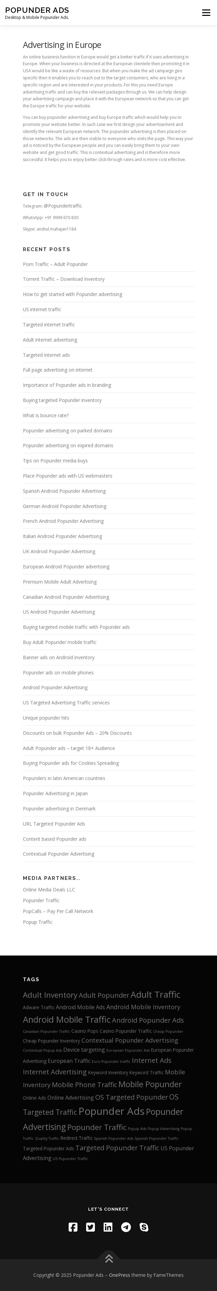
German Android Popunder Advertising (64, 506)
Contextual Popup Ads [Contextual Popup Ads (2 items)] (42, 1050)
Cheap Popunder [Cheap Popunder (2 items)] (168, 1031)
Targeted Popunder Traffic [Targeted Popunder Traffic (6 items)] (117, 1147)
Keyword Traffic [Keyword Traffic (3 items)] (147, 1072)
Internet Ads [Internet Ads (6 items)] (152, 1060)
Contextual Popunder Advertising (58, 854)
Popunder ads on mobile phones (58, 672)
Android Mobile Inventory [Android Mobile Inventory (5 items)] (143, 1007)
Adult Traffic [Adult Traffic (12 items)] (155, 994)
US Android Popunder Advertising (59, 612)
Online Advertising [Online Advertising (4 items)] (70, 1097)
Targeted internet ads (46, 355)
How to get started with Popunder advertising (72, 294)
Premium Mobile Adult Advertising (60, 582)
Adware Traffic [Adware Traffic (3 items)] (39, 1007)
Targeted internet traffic (49, 324)
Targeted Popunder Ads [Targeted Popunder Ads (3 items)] (48, 1148)
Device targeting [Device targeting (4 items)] (84, 1049)
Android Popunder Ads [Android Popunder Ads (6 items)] (148, 1020)
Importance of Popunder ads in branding (67, 385)
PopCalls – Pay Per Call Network (58, 911)
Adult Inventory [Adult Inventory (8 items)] (50, 995)
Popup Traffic (37, 922)
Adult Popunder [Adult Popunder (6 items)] (104, 995)
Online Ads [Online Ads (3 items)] (34, 1098)
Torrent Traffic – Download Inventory (64, 279)
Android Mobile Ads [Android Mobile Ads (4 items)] (80, 1007)
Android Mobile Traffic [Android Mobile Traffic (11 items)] (67, 1019)
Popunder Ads (37, 10)
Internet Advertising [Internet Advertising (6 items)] (55, 1071)
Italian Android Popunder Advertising (62, 536)
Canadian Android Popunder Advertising (66, 597)
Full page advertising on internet (58, 370)
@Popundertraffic (63, 206)
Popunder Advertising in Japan (55, 793)
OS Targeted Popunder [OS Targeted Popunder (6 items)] (131, 1097)
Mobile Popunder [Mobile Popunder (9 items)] (150, 1084)
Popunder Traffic (41, 900)
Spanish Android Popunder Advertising (64, 491)
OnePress (119, 1275)
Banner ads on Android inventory (59, 657)
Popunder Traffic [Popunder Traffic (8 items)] (96, 1127)
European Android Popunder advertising (66, 566)
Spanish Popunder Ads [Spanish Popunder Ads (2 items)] (113, 1138)
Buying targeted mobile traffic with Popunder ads (76, 627)
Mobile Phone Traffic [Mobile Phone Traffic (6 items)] (84, 1084)
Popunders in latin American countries (64, 778)
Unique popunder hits (46, 718)
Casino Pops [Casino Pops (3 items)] (84, 1031)
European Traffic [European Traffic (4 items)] (69, 1061)
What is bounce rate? (46, 415)
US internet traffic (42, 309)
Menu (205, 13)
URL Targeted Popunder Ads (54, 824)
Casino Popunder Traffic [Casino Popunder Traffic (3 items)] (126, 1031)
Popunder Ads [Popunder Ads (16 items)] (111, 1111)
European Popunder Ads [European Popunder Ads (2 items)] (128, 1050)
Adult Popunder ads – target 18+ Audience (69, 748)
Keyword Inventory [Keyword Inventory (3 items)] (108, 1072)
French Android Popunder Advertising (63, 521)
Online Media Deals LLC (49, 889)
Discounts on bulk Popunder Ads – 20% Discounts (77, 733)
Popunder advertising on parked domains (67, 430)
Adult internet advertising (50, 340)
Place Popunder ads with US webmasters (67, 476)
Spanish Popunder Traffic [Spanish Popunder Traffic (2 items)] (157, 1138)
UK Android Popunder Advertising (59, 551)
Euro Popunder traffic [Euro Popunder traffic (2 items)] (111, 1061)
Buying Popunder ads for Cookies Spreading (71, 763)
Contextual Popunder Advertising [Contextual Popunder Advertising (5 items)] (129, 1040)
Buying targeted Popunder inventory (62, 400)
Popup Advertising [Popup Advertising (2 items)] (163, 1128)
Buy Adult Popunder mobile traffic (60, 642)
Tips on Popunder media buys (55, 460)
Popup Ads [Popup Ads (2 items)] (137, 1128)
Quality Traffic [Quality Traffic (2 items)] (47, 1138)
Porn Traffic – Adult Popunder (55, 264)
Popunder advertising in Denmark (59, 808)
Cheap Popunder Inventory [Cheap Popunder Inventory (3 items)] (51, 1041)
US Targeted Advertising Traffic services (66, 702)
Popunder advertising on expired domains (68, 445)
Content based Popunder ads (54, 839)
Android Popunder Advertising (55, 687)
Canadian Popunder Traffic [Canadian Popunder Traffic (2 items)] (46, 1031)
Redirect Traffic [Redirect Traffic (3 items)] (77, 1138)
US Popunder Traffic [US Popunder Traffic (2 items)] (70, 1158)
